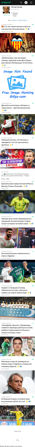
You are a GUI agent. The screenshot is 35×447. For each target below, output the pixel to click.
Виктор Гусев (4, 188)
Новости (14, 20)
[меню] (31, 2)
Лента (9, 20)
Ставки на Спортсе (6, 67)
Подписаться (6, 15)
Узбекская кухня (5, 295)
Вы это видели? (5, 226)
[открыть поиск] (21, 2)
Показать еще (17, 431)
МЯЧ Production (5, 147)
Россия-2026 (4, 403)
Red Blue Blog (4, 334)
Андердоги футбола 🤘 (7, 31)
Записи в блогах (22, 20)
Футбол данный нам (6, 258)
